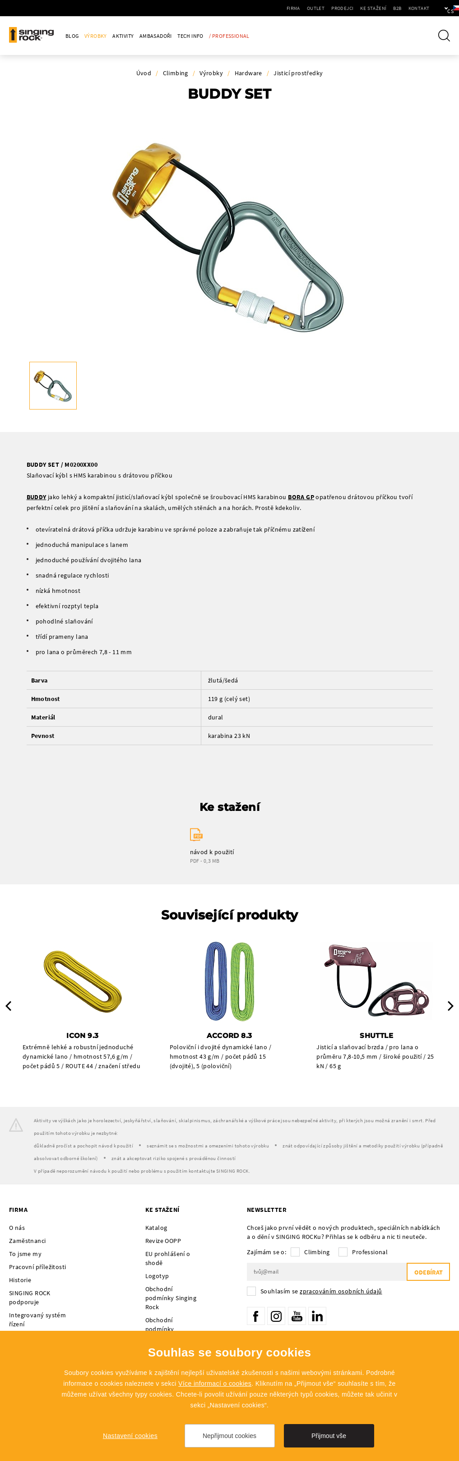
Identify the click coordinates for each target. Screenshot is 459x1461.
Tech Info (190, 35)
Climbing (175, 73)
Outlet (287, 8)
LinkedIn (317, 1316)
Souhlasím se (321, 1291)
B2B (368, 8)
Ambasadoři (155, 35)
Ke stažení (344, 8)
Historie (20, 1280)
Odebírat (428, 1272)
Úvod (144, 73)
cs (437, 8)
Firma (264, 8)
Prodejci (313, 8)
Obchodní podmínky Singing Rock (170, 1298)
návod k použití (212, 852)
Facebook (256, 1316)
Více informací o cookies (214, 1383)
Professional (370, 1252)
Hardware (248, 73)
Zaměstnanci (27, 1241)
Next (451, 1006)
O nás (17, 1228)
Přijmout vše (328, 1435)
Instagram (276, 1316)
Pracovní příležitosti (37, 1267)
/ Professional (229, 35)
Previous (8, 1006)
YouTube (297, 1316)
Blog (72, 35)
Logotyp (157, 1276)
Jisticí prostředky (298, 73)
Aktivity (123, 35)
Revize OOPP (163, 1241)
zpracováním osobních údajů (341, 1291)
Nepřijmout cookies (229, 1435)
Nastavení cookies (130, 1435)
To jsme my (25, 1254)
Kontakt (389, 8)
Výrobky (95, 35)
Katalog (156, 1228)
